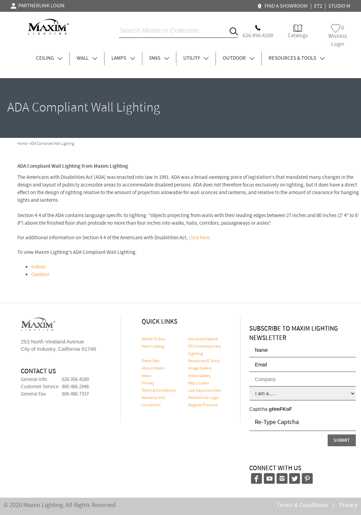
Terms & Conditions (159, 390)
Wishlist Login (337, 36)
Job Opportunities (204, 390)
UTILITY (196, 58)
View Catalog (153, 346)
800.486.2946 (75, 386)
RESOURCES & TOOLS (297, 58)
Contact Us (151, 405)
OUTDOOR (238, 58)
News (146, 376)
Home (22, 143)
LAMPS (123, 58)
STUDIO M (339, 6)
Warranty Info (154, 398)
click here (199, 237)
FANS (159, 58)
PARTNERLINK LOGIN (38, 5)
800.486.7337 (75, 394)
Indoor (38, 267)
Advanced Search (203, 339)
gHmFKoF (280, 409)
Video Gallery (199, 376)
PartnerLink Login (203, 398)
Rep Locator (198, 383)
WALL (87, 58)
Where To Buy (153, 339)
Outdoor (40, 274)
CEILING (49, 58)
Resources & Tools (203, 361)
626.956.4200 (75, 379)
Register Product (202, 405)
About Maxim (153, 368)
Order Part (150, 361)
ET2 (318, 6)
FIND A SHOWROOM (283, 6)
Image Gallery (200, 368)
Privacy (148, 383)
